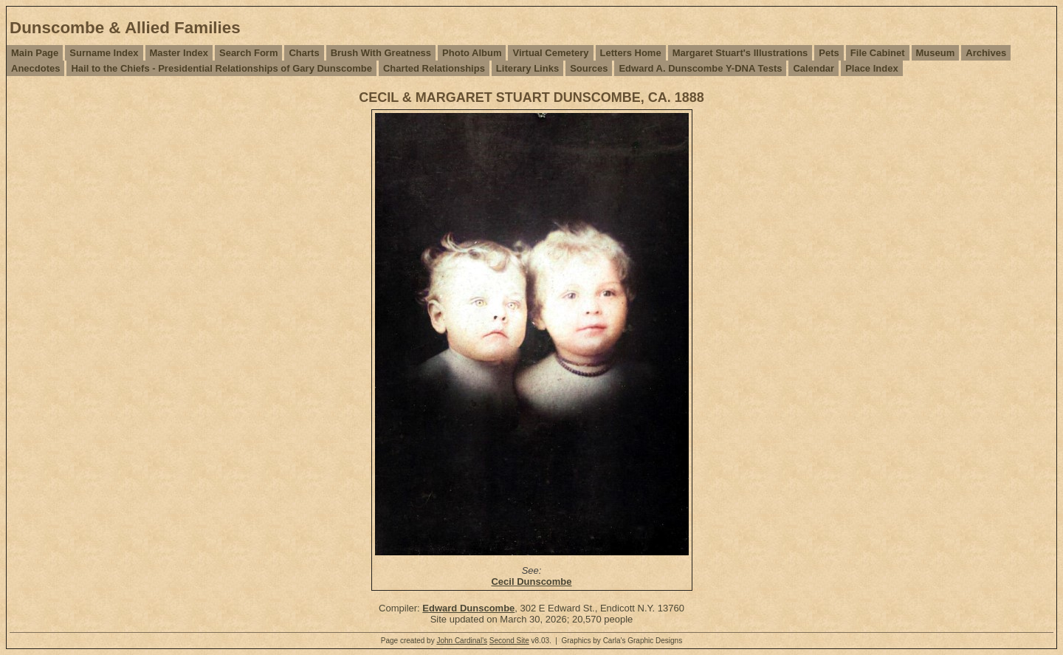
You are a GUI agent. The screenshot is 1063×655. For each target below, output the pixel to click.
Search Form (248, 52)
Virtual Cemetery (550, 52)
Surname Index (103, 52)
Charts (304, 52)
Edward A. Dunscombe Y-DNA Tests (700, 68)
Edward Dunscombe (468, 608)
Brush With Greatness (381, 52)
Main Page (34, 52)
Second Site (509, 641)
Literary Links (527, 68)
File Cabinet (877, 52)
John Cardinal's (461, 641)
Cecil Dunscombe (531, 581)
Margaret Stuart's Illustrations (740, 52)
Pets (829, 52)
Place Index (871, 68)
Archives (986, 52)
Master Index (179, 52)
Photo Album (471, 52)
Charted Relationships (434, 68)
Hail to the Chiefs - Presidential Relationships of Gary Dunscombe (221, 68)
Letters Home (630, 52)
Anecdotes (35, 68)
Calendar (813, 68)
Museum (935, 52)
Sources (589, 68)
